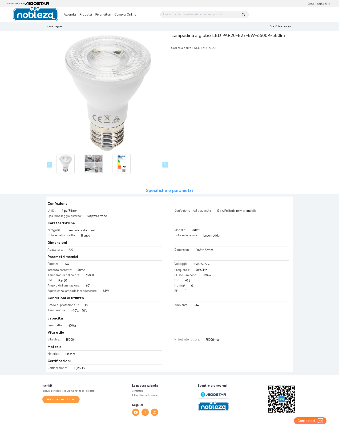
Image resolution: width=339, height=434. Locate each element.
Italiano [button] (327, 3)
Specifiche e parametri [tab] (169, 190)
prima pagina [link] (54, 26)
